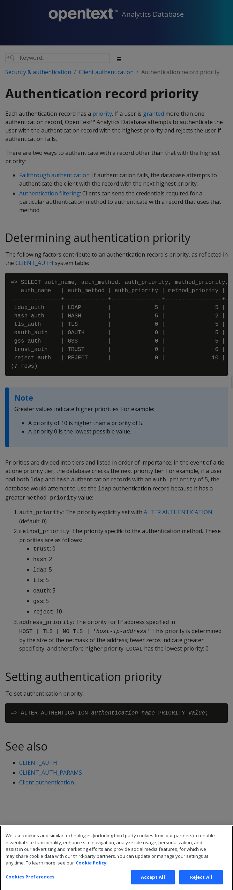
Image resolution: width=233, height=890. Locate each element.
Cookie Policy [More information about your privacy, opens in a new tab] (91, 869)
